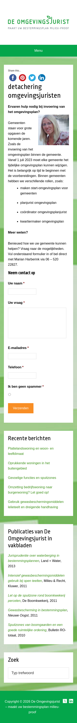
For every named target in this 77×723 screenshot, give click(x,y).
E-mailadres (18, 348)
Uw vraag (16, 302)
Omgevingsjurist (39, 22)
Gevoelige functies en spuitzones (32, 477)
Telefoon (16, 367)
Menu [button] (38, 50)
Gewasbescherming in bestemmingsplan (37, 610)
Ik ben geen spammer (26, 386)
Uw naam (16, 283)
